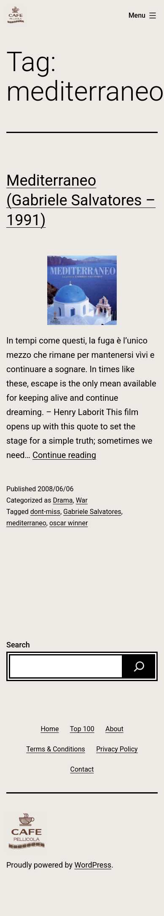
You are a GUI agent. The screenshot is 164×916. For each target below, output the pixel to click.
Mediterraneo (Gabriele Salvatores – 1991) (81, 200)
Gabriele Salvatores (92, 512)
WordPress (93, 864)
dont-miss (45, 512)
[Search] (139, 666)
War (82, 500)
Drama (63, 500)
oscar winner (68, 523)
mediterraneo (26, 523)
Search (18, 644)
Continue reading (64, 455)
